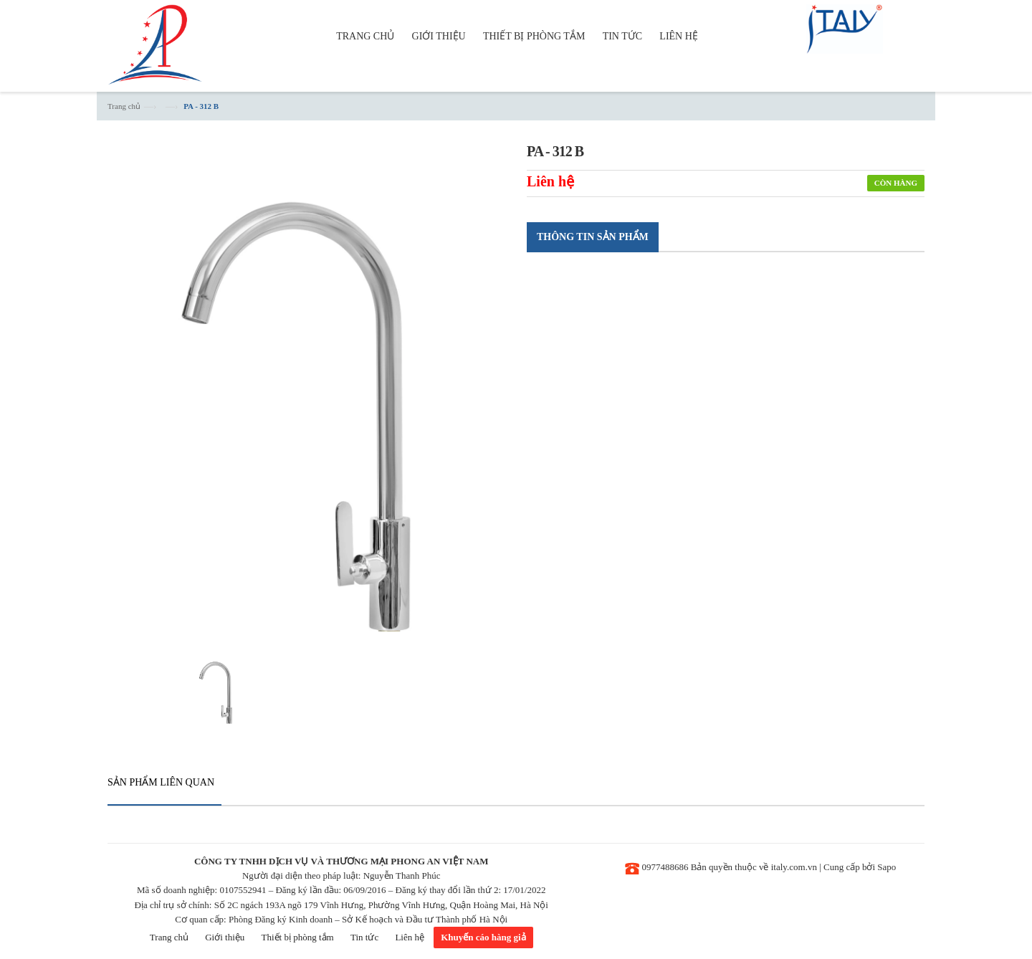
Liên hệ (409, 937)
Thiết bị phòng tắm (298, 937)
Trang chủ (124, 106)
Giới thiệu (224, 937)
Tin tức (364, 937)
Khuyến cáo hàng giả (483, 937)
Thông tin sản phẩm (593, 237)
